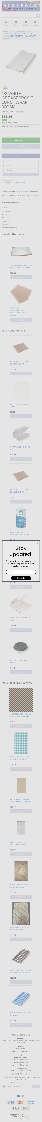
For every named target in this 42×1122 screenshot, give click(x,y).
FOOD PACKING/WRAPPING (20, 31)
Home (5, 31)
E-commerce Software (19, 1118)
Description (7, 183)
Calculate (21, 174)
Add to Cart (21, 140)
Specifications (20, 183)
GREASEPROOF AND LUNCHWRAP (18, 34)
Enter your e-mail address (21, 1083)
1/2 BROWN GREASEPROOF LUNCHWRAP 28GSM (18, 310)
